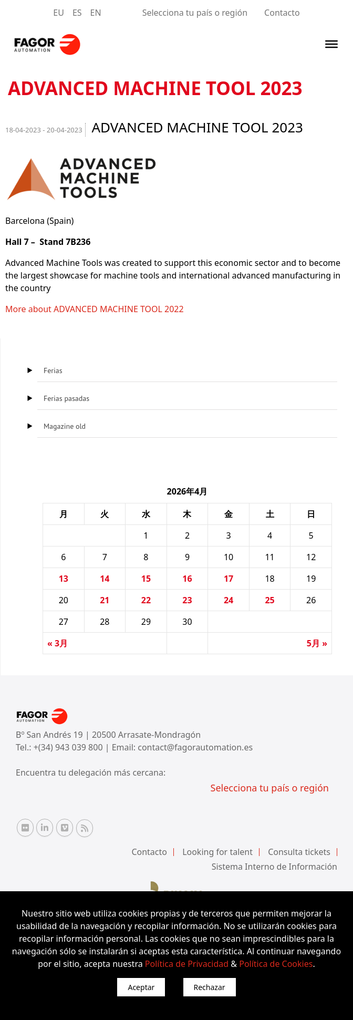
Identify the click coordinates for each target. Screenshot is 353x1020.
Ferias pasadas (66, 398)
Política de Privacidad (187, 964)
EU (58, 12)
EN (95, 12)
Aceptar (141, 987)
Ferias (53, 370)
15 (146, 578)
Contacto (282, 12)
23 (187, 600)
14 (104, 578)
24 (228, 600)
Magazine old (65, 426)
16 (187, 578)
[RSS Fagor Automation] (84, 828)
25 (269, 600)
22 (146, 600)
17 (228, 578)
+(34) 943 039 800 (69, 747)
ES (77, 12)
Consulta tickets (299, 852)
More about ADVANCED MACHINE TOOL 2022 (94, 309)
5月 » (317, 643)
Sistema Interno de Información (274, 866)
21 (104, 600)
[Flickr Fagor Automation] (25, 828)
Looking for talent (217, 852)
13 (63, 578)
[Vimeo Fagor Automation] (64, 828)
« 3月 (57, 643)
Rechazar (209, 987)
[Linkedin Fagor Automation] (44, 828)
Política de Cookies (276, 964)
